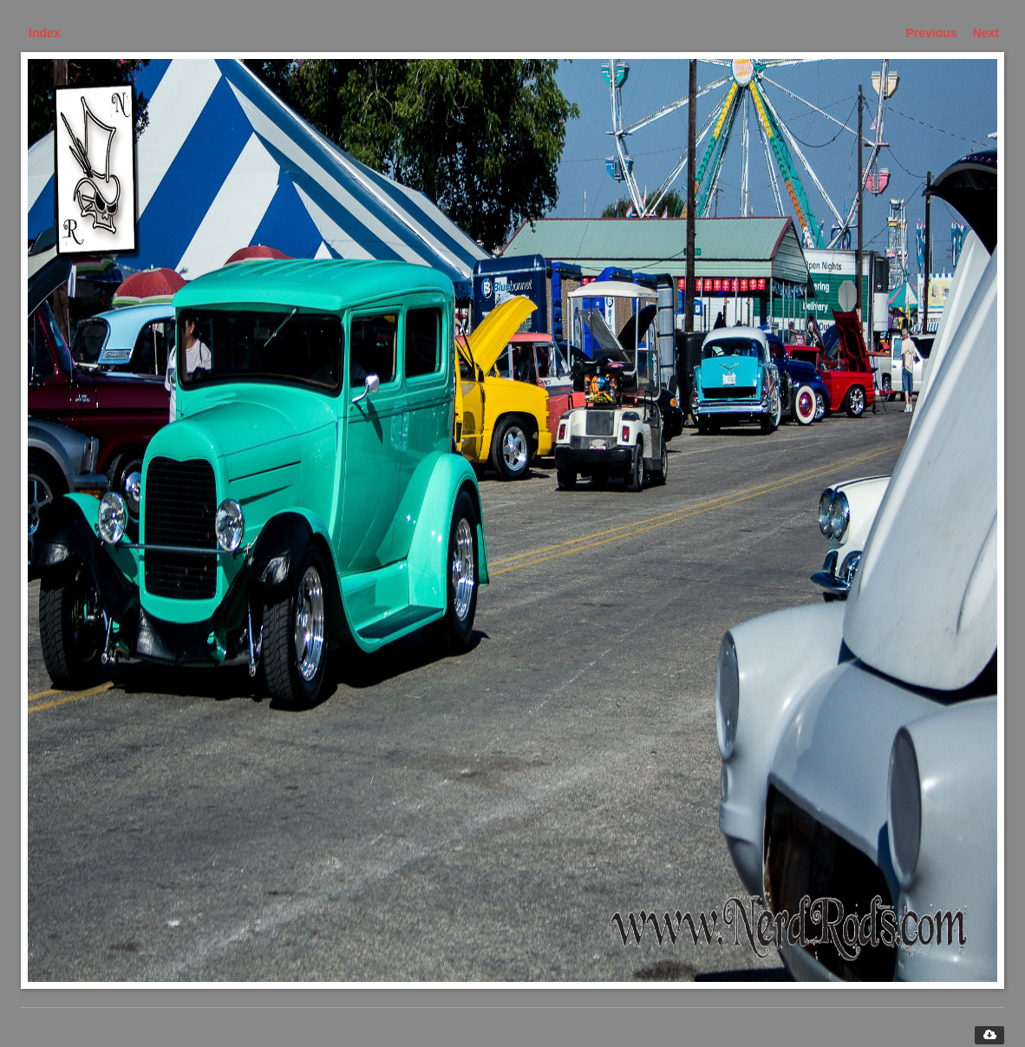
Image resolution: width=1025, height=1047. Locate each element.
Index (45, 33)
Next (986, 33)
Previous (931, 33)
